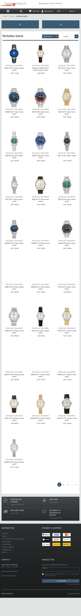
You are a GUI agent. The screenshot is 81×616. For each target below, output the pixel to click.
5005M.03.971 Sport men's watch (14, 116)
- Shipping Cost (6, 568)
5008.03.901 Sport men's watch (40, 116)
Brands (11, 16)
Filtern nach (47, 36)
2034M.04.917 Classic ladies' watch (14, 481)
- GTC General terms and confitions (13, 557)
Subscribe (61, 599)
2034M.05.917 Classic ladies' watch (40, 436)
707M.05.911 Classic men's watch (66, 344)
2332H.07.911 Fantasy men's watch (67, 436)
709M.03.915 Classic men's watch (14, 344)
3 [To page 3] (67, 503)
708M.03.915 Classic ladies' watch (14, 299)
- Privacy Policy (6, 562)
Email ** (46, 586)
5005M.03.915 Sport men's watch (40, 253)
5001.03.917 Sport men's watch (66, 71)
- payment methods (8, 565)
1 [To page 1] (59, 503)
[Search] (21, 11)
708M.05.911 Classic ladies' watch (40, 390)
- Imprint (4, 554)
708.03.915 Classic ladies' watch (40, 344)
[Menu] (8, 11)
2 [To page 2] (63, 503)
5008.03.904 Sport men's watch (40, 162)
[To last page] (76, 503)
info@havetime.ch (12, 589)
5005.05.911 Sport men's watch (40, 208)
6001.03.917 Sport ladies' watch (14, 208)
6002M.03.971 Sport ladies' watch (14, 253)
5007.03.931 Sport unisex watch (67, 208)
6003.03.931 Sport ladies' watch (14, 162)
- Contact (5, 551)
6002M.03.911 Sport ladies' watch (40, 299)
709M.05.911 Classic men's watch (66, 390)
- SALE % (4, 570)
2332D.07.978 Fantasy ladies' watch (14, 390)
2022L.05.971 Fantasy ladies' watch (14, 71)
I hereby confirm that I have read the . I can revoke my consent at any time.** (61, 593)
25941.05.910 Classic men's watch (14, 436)
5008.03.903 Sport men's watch (66, 253)
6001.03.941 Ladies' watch (67, 161)
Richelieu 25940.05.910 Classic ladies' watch (40, 71)
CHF (60, 11)
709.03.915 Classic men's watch (67, 299)
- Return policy (6, 560)
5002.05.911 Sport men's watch (66, 116)
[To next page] (72, 503)
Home (5, 16)
